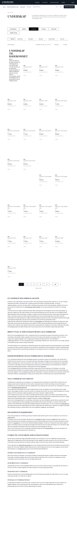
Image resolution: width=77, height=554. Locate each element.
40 (55, 284)
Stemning (56, 44)
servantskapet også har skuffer (33, 307)
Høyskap (24, 29)
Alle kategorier (13, 29)
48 (48, 44)
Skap (12, 12)
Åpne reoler (53, 29)
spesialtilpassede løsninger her (19, 387)
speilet (53, 419)
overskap (38, 419)
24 (46, 44)
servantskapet (38, 321)
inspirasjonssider (49, 428)
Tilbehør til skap (13, 32)
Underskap (33, 29)
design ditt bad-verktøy (25, 445)
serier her (43, 366)
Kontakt (63, 2)
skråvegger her (65, 403)
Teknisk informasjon (54, 2)
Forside (9, 12)
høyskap (16, 423)
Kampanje (37, 2)
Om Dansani (44, 2)
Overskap (44, 29)
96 (50, 44)
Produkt (65, 44)
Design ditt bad (36, 6)
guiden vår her (11, 417)
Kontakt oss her (22, 448)
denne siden (47, 398)
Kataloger (29, 6)
